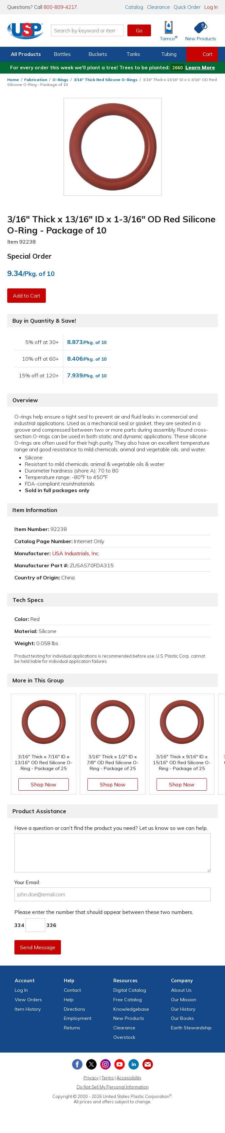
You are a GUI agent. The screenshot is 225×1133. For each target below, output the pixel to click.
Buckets (97, 54)
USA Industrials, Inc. (76, 553)
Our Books (182, 1018)
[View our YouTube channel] (119, 1064)
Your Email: (27, 882)
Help (69, 1000)
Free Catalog (127, 1000)
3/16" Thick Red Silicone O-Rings (106, 79)
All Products (26, 54)
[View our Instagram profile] (105, 1064)
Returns (72, 1028)
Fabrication (35, 79)
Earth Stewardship (191, 1028)
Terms (108, 1077)
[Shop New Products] (198, 31)
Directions (74, 1009)
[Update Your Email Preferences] (147, 1064)
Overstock (124, 1037)
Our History (183, 1009)
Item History (28, 1009)
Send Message (37, 947)
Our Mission (183, 1000)
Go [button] (139, 30)
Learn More (200, 67)
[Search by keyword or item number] (87, 30)
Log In (211, 7)
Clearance (158, 7)
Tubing (169, 54)
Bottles (62, 54)
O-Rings (60, 79)
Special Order (29, 256)
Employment (77, 1018)
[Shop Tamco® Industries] (168, 31)
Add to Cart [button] (26, 295)
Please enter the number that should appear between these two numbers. (103, 912)
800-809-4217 (60, 7)
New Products (128, 1018)
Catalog (134, 7)
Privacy (91, 1077)
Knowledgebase (131, 1009)
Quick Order (187, 7)
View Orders (28, 1000)
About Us (181, 990)
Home (13, 79)
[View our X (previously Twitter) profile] (91, 1064)
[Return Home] (25, 32)
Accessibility (129, 1077)
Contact (72, 990)
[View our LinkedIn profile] (133, 1064)
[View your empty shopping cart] (202, 54)
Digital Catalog (129, 990)
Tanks (133, 54)
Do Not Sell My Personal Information (113, 1087)
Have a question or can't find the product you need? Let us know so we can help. (111, 828)
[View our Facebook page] (77, 1064)
